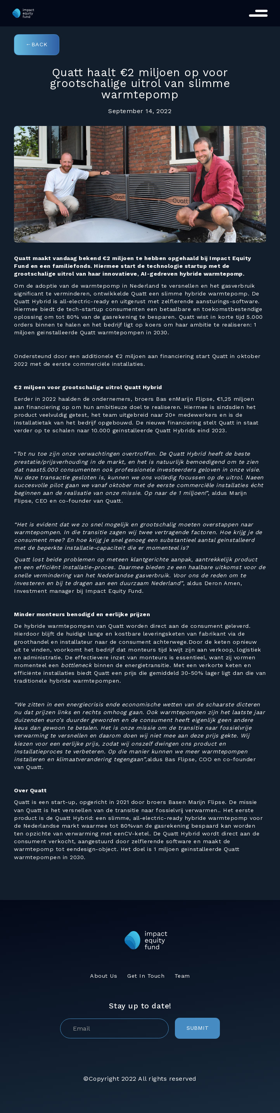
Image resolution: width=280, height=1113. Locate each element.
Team (182, 976)
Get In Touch (145, 976)
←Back (37, 44)
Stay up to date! (140, 1006)
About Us (103, 976)
